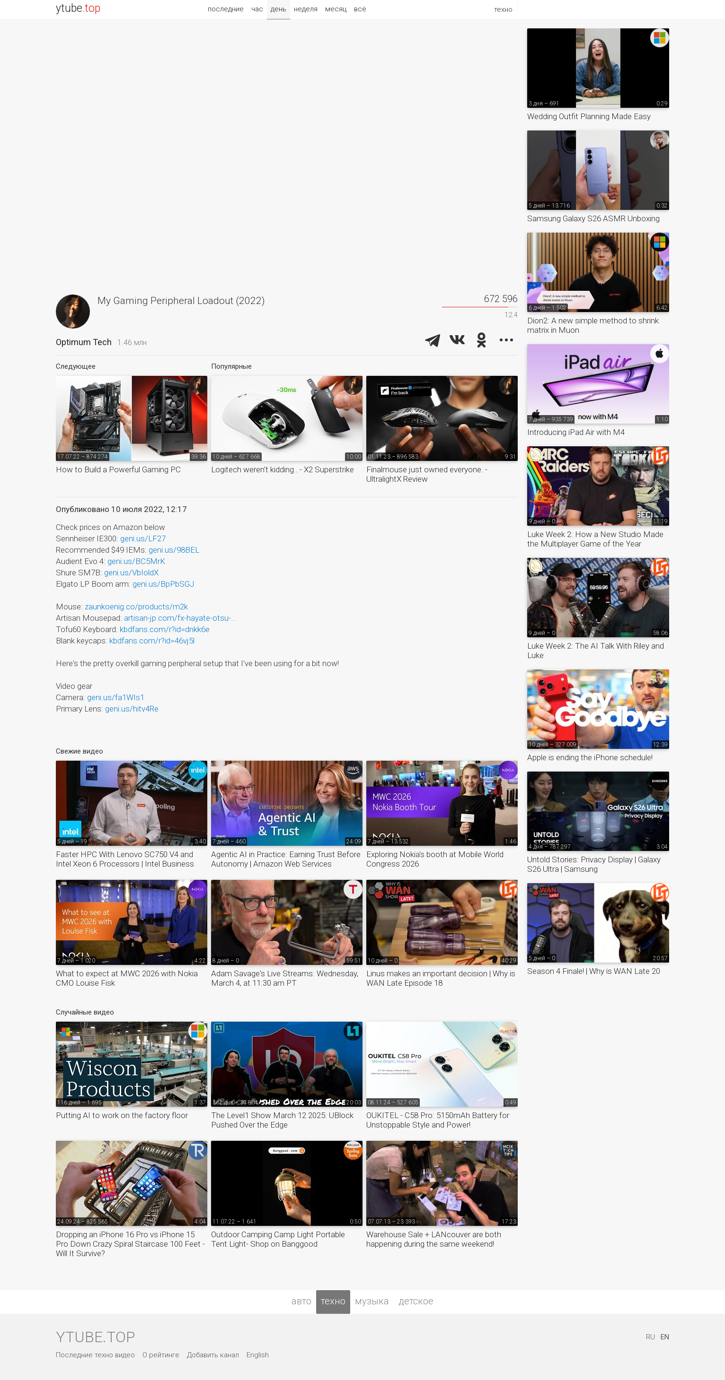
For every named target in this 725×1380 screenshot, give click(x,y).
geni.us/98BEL (174, 550)
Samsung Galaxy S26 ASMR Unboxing (593, 218)
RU (650, 1337)
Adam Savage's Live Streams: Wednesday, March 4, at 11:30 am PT (284, 978)
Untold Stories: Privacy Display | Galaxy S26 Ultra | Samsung (594, 864)
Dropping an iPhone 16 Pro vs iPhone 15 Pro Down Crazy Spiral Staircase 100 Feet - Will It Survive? (130, 1244)
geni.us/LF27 (143, 538)
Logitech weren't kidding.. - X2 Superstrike (282, 469)
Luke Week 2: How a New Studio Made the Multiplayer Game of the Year (595, 538)
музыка (372, 1301)
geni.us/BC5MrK (136, 561)
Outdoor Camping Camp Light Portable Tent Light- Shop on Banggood (278, 1239)
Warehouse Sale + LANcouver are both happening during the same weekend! (433, 1239)
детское (415, 1301)
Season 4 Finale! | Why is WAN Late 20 (593, 971)
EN (665, 1337)
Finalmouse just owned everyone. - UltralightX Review (426, 474)
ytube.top (95, 1337)
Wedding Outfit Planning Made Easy (589, 116)
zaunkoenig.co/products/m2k (136, 606)
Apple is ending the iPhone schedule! (590, 757)
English (258, 1355)
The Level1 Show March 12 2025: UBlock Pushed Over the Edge (282, 1120)
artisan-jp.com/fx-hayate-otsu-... (180, 618)
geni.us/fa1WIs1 (115, 697)
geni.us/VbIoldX (131, 572)
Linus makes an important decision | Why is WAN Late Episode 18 (440, 978)
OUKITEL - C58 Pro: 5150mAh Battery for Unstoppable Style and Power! (437, 1120)
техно (333, 1301)
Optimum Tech (84, 342)
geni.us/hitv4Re (132, 708)
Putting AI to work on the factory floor (122, 1115)
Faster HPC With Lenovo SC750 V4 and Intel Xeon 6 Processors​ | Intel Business (125, 859)
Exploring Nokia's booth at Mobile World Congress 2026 (435, 859)
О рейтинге (160, 1355)
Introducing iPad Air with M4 (576, 432)
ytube (78, 8)
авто (301, 1301)
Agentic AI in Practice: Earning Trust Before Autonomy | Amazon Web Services (286, 859)
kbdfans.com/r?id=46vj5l (152, 640)
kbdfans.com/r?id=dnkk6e (165, 629)
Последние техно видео (95, 1355)
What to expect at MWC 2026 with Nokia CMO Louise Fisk (127, 978)
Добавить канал (213, 1355)
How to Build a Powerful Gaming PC (118, 469)
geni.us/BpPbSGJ (163, 584)
